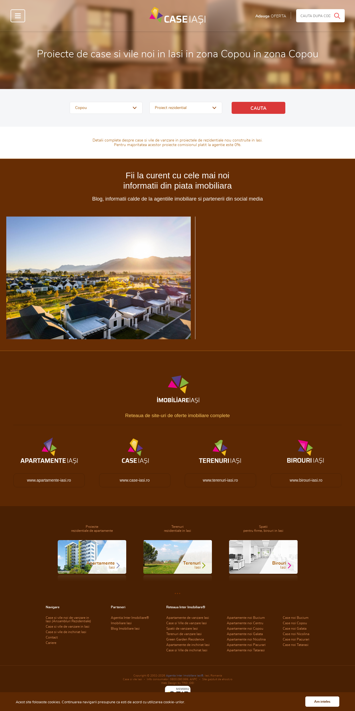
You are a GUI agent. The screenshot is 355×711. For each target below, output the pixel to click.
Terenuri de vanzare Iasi (184, 634)
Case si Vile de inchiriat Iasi (186, 650)
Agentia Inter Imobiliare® (130, 617)
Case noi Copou (295, 623)
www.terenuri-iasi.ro (220, 480)
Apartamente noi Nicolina (246, 639)
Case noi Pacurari (296, 639)
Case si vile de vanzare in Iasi (67, 626)
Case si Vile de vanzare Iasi (186, 623)
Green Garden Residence (185, 639)
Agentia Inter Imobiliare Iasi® (184, 675)
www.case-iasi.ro (135, 480)
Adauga (270, 16)
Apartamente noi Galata (245, 634)
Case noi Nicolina (296, 634)
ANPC (193, 679)
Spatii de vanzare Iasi (182, 628)
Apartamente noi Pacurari (246, 645)
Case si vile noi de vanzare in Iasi (68, 619)
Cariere (51, 643)
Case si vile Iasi (132, 679)
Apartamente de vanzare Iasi (187, 617)
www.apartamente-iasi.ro (49, 480)
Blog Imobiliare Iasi (125, 628)
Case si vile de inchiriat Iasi (66, 632)
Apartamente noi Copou (245, 628)
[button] (106, 108)
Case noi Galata (294, 628)
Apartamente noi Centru (245, 623)
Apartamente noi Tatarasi (246, 650)
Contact (52, 637)
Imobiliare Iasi (121, 623)
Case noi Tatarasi (295, 645)
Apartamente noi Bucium (246, 617)
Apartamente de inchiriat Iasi (188, 645)
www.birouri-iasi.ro (306, 480)
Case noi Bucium (295, 617)
